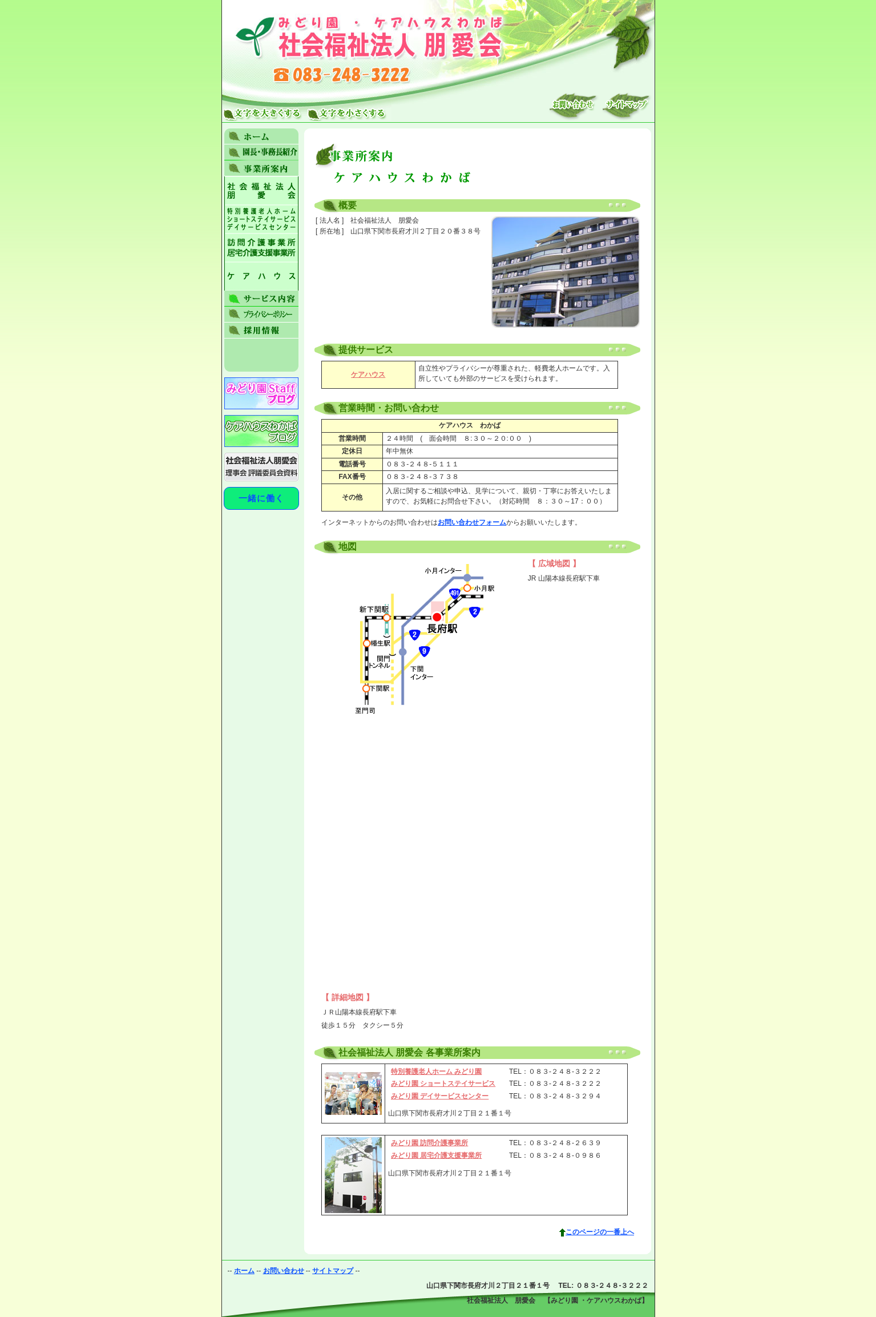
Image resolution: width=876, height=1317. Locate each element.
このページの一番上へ (600, 1232)
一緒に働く (261, 498)
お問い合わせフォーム (472, 522)
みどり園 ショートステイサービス (443, 1084)
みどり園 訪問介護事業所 (429, 1143)
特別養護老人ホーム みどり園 (436, 1072)
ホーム (244, 1271)
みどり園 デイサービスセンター (440, 1096)
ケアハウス (368, 374)
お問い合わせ (283, 1271)
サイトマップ (332, 1271)
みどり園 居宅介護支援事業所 (436, 1155)
